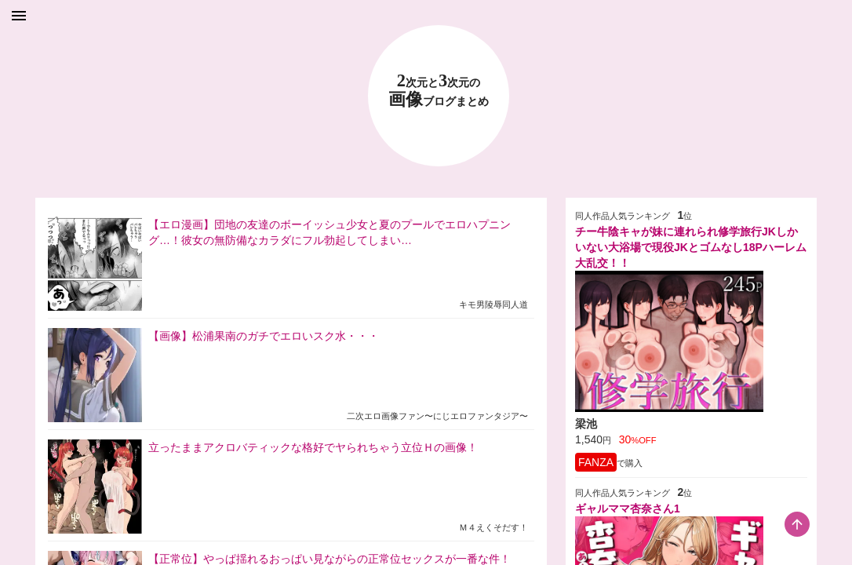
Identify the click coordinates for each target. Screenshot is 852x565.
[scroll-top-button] (797, 524)
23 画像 (438, 90)
